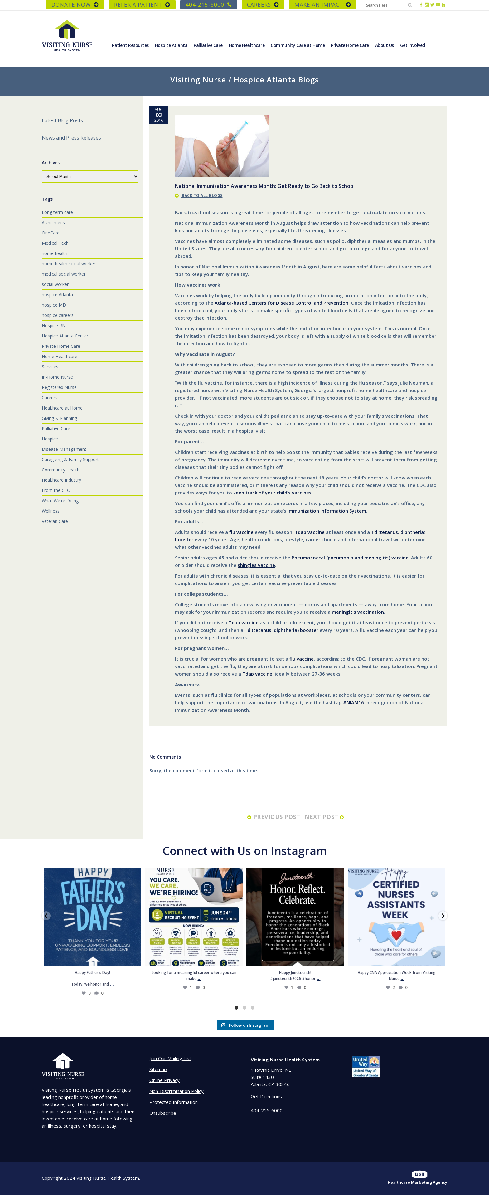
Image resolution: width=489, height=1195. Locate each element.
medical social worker (63, 274)
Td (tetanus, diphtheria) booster (281, 630)
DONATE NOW (75, 4)
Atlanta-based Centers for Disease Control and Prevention (281, 303)
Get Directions (266, 1096)
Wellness (51, 511)
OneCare (51, 233)
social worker (55, 284)
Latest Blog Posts (62, 120)
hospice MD (54, 305)
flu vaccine (241, 532)
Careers (49, 398)
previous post (273, 816)
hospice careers (58, 315)
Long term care (57, 212)
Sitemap (158, 1069)
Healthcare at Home (62, 408)
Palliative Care (56, 428)
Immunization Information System (327, 511)
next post (325, 816)
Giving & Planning (59, 418)
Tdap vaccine (310, 532)
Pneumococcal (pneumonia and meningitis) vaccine (350, 557)
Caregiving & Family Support (70, 459)
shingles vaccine (256, 565)
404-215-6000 (209, 4)
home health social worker (68, 264)
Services (50, 367)
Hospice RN (53, 325)
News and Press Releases (71, 137)
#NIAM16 (353, 702)
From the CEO (56, 490)
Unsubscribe (162, 1113)
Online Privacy (164, 1080)
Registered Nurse (59, 387)
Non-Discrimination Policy (176, 1091)
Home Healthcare (59, 356)
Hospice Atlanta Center (65, 336)
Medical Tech (55, 243)
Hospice (50, 439)
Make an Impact (322, 4)
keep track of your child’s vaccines (272, 492)
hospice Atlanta (57, 295)
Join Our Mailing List (170, 1058)
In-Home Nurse (57, 377)
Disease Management (64, 449)
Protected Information (173, 1102)
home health (54, 253)
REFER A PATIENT (142, 4)
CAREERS (263, 4)
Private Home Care (61, 346)
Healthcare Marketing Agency (417, 1182)
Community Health (61, 470)
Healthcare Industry (61, 480)
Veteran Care (55, 521)
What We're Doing (60, 501)
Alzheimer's (53, 222)
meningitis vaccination (358, 612)
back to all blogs (199, 195)
